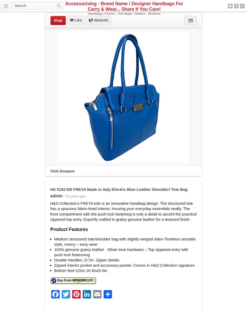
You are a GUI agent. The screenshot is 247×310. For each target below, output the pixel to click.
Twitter (230, 6)
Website (98, 20)
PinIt (58, 21)
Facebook (236, 6)
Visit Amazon (62, 171)
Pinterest (242, 6)
